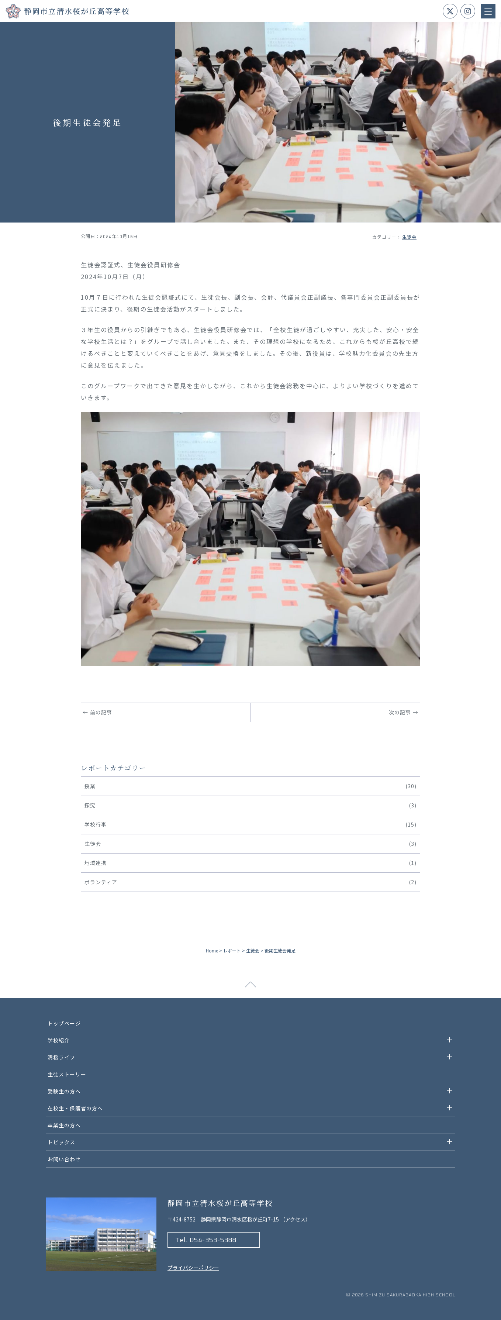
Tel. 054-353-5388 (205, 1240)
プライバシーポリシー (193, 1267)
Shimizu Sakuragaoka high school (410, 1295)
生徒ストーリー (67, 1074)
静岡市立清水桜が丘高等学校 (76, 11)
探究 (250, 805)
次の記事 (400, 712)
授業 (250, 786)
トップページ (64, 1023)
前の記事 (101, 712)
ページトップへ (250, 987)
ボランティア (250, 882)
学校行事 (250, 824)
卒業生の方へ (64, 1125)
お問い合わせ (64, 1159)
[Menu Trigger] (488, 11)
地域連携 (250, 863)
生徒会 (409, 237)
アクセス (295, 1219)
